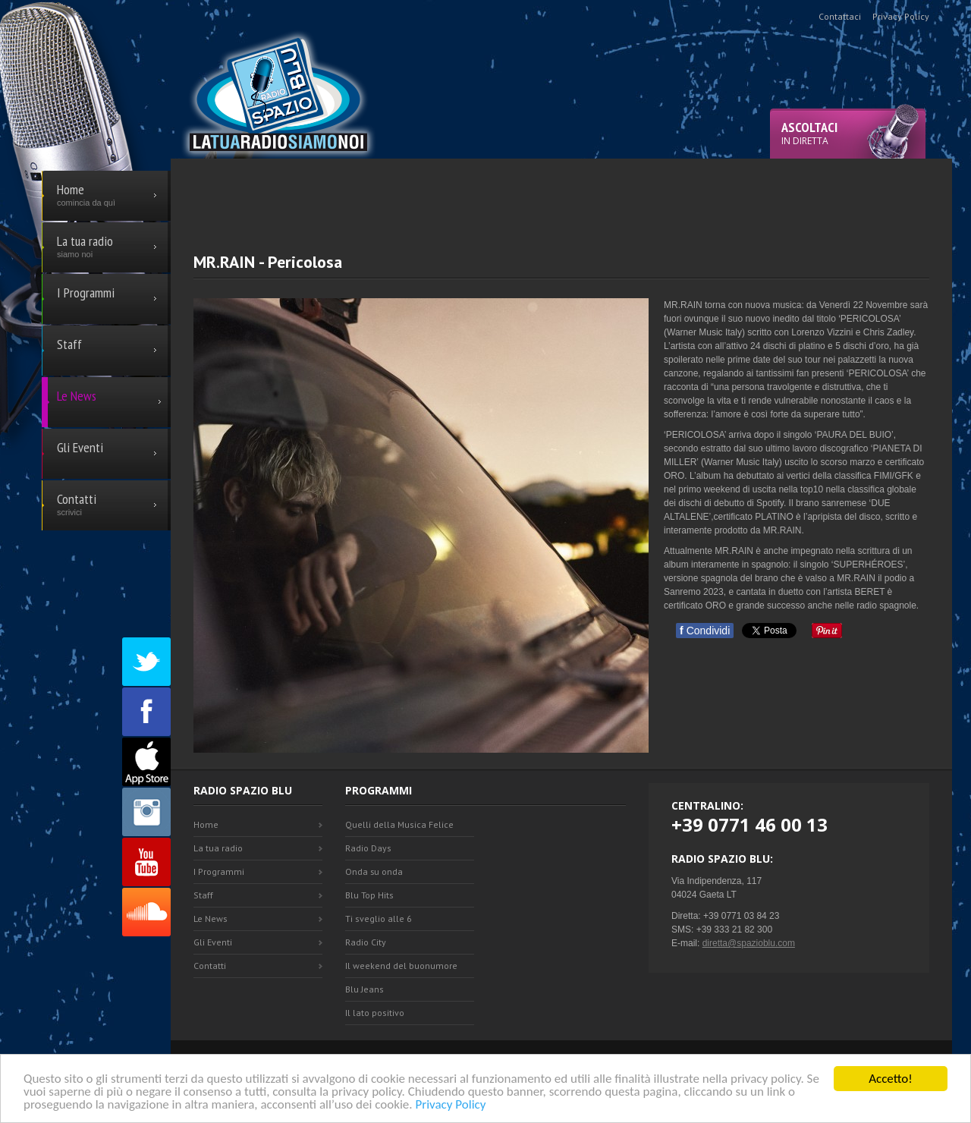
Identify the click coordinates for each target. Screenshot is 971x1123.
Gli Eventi (212, 942)
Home (205, 824)
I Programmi (218, 871)
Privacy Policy (450, 1105)
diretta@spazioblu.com (748, 943)
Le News (210, 918)
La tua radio (218, 848)
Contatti (209, 965)
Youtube (146, 862)
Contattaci (840, 16)
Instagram (146, 812)
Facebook (146, 711)
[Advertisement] (561, 193)
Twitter (146, 661)
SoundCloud (146, 912)
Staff (203, 895)
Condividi (705, 630)
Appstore (146, 762)
